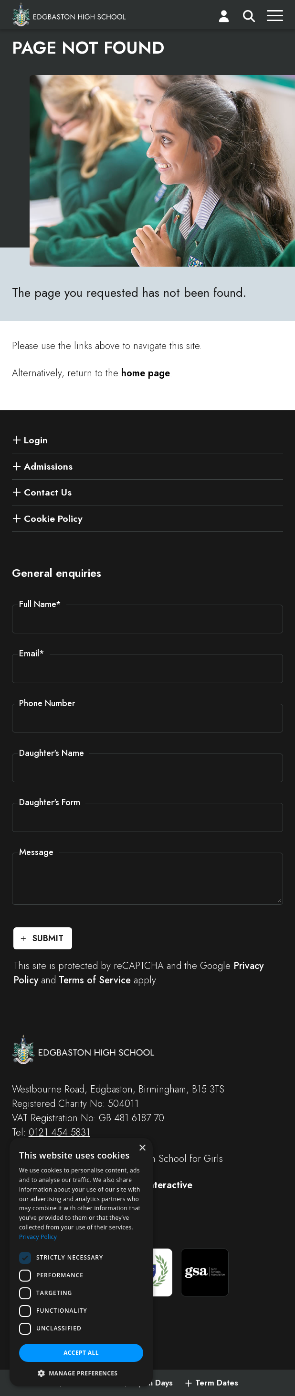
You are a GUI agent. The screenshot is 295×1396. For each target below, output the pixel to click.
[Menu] (275, 18)
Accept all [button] (81, 1353)
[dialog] (81, 1262)
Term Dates (216, 1383)
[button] (81, 1372)
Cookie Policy (53, 518)
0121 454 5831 (59, 1132)
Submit (47, 938)
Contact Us (48, 492)
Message (36, 852)
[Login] (224, 18)
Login (36, 440)
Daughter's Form (49, 802)
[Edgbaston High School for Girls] (69, 14)
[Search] (249, 18)
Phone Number (47, 703)
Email (31, 653)
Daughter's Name (51, 753)
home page (145, 373)
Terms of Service (95, 980)
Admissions (48, 466)
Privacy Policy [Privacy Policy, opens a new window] (38, 1237)
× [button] (142, 1148)
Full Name (40, 604)
